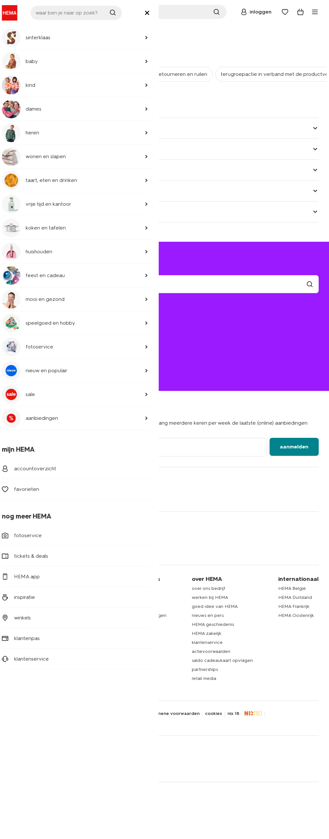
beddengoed (24, 615)
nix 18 (233, 713)
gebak (17, 660)
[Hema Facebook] (15, 496)
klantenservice (44, 30)
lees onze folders (118, 606)
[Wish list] (285, 12)
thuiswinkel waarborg (33, 722)
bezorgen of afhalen (38, 327)
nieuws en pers (208, 615)
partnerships (205, 669)
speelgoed (21, 651)
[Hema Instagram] (53, 496)
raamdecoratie (25, 642)
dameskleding (25, 588)
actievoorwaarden (211, 651)
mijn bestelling (30, 318)
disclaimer (66, 713)
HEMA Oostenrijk (296, 615)
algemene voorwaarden (173, 713)
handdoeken (23, 633)
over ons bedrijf (208, 588)
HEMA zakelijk (206, 633)
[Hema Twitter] (28, 496)
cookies (213, 713)
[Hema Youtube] (105, 496)
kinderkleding (24, 597)
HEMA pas (110, 597)
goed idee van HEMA (215, 606)
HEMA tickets (114, 660)
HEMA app (111, 588)
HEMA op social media (123, 624)
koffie (16, 669)
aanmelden (294, 447)
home (16, 30)
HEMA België (292, 588)
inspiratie (109, 678)
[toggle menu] (315, 12)
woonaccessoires (28, 624)
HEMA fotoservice (119, 642)
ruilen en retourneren (39, 336)
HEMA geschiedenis (213, 624)
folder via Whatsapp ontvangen (133, 615)
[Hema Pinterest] (79, 496)
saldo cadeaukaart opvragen (222, 660)
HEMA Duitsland (295, 597)
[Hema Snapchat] (66, 496)
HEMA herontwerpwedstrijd (129, 633)
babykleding (23, 606)
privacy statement (30, 713)
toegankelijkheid (124, 713)
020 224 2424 (26, 364)
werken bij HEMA (210, 597)
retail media (204, 678)
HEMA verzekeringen (122, 669)
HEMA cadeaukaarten (123, 651)
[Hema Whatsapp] (41, 496)
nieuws (107, 687)
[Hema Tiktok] (92, 496)
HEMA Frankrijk (293, 606)
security (92, 713)
